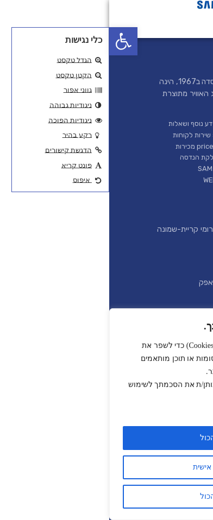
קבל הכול (106, 438)
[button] (14, 41)
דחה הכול (106, 496)
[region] (106, 414)
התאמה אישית (106, 467)
